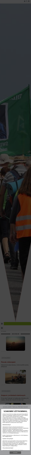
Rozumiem (15, 452)
